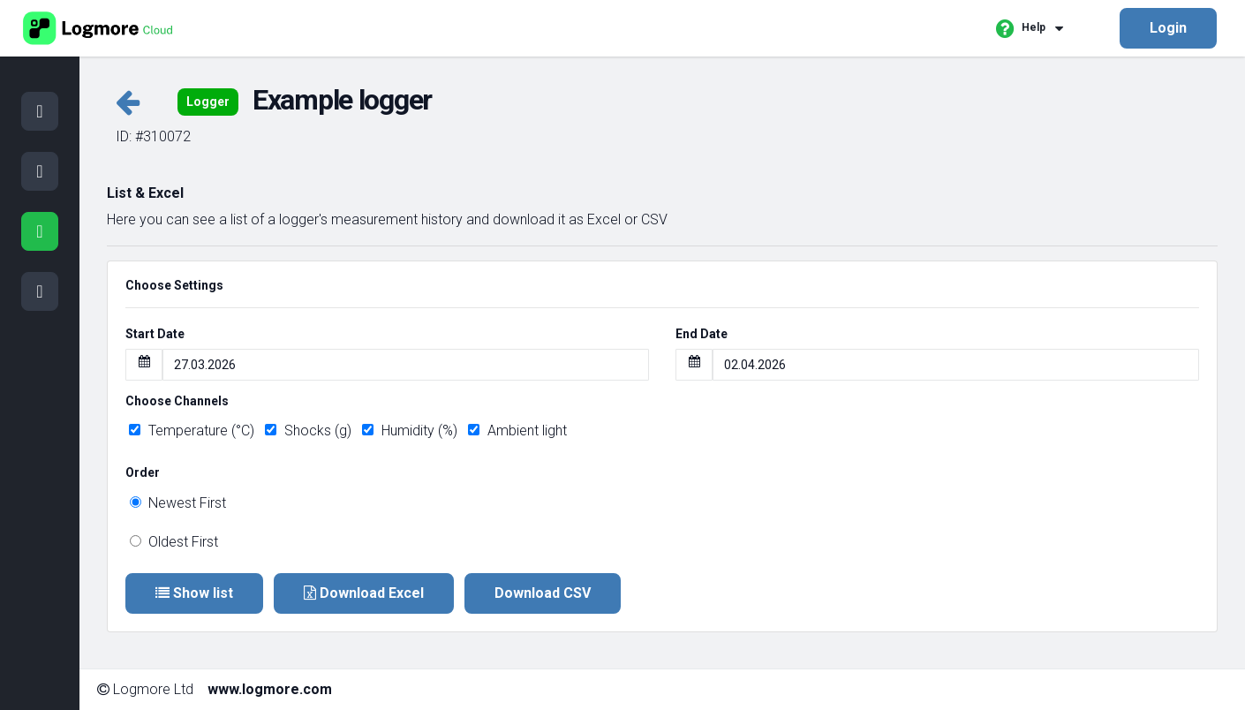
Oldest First (174, 541)
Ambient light (517, 430)
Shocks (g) (308, 430)
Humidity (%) (409, 430)
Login (1168, 27)
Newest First (178, 503)
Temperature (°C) (191, 430)
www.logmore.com (270, 689)
